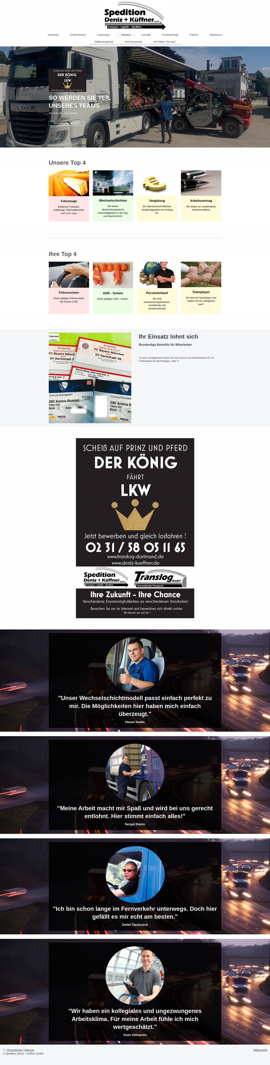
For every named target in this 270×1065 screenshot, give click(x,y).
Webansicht (260, 1050)
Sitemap (29, 1050)
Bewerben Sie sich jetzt (66, 123)
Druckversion (13, 1050)
